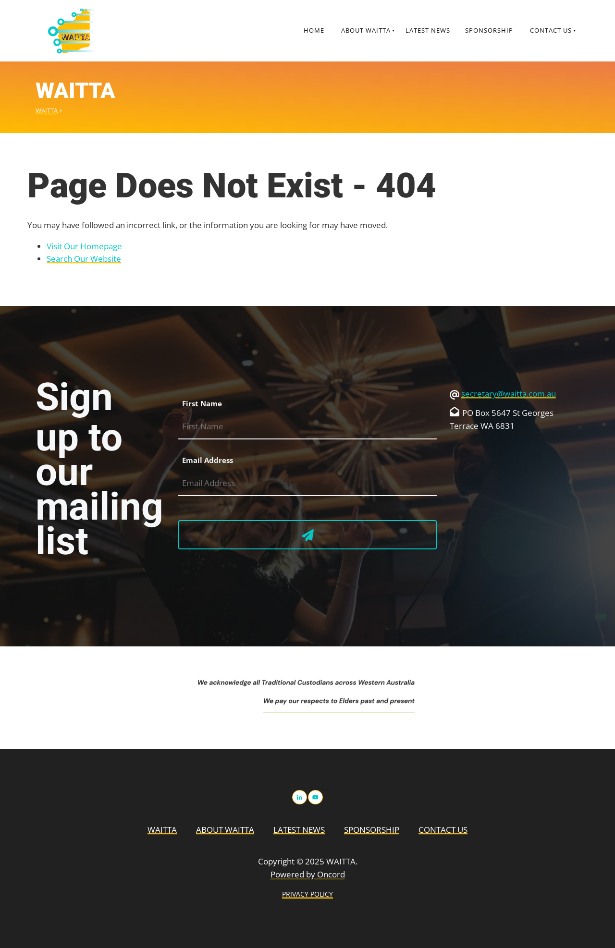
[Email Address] (307, 483)
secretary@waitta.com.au (508, 393)
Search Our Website (84, 258)
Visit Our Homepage (84, 246)
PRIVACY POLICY (307, 894)
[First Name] (307, 426)
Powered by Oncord (308, 874)
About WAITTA (366, 30)
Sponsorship (489, 30)
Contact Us (551, 30)
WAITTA (47, 110)
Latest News (428, 30)
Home (314, 30)
